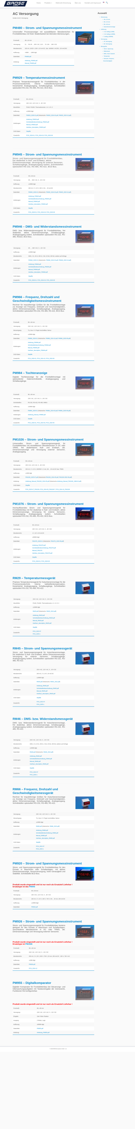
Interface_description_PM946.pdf (38, 272)
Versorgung (104, 39)
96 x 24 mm (107, 22)
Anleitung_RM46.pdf (36, 756)
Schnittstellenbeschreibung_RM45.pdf (48, 688)
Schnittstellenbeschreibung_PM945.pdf (39, 199)
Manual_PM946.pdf (34, 269)
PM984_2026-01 (33, 410)
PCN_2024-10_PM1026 (63, 489)
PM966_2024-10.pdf (52, 338)
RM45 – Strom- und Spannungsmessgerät (42, 648)
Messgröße (104, 46)
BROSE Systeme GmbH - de (60, 1048)
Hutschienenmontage (109, 26)
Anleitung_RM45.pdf (43, 685)
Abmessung (104, 17)
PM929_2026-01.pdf (32, 115)
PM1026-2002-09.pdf (65, 477)
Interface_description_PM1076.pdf (42, 553)
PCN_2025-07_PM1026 (32, 489)
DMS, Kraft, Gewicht (109, 53)
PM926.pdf (32, 964)
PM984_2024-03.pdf (52, 410)
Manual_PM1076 (37, 550)
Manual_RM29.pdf (38, 620)
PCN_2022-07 (37, 631)
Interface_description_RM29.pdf (42, 623)
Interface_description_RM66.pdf (45, 838)
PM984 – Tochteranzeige (30, 373)
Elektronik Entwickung (63, 3)
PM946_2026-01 (33, 260)
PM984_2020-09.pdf (64, 410)
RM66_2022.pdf (54, 826)
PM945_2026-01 (33, 192)
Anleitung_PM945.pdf (34, 196)
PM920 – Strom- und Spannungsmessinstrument (47, 863)
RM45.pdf (39, 681)
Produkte (48, 3)
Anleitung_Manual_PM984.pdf (37, 414)
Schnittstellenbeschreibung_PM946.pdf (39, 267)
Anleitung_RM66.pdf (42, 830)
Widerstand (107, 51)
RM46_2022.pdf (48, 752)
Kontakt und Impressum (93, 3)
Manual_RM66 (40, 835)
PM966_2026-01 (33, 338)
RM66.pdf (39, 826)
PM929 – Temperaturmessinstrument (39, 77)
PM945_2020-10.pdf (65, 192)
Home (38, 3)
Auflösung (103, 29)
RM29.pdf (35, 611)
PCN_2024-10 (41, 358)
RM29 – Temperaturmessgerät (34, 578)
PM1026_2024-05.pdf (52, 477)
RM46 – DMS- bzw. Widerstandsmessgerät (43, 719)
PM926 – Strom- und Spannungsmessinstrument (47, 921)
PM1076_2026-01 (37, 541)
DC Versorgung (108, 44)
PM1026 (28, 944)
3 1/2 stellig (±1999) (109, 31)
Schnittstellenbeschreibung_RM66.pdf (47, 833)
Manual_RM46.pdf (35, 761)
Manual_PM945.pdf (34, 201)
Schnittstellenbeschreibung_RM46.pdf (41, 758)
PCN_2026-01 (30, 135)
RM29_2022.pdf (51, 611)
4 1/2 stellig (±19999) (109, 34)
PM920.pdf (34, 907)
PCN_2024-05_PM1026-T (47, 489)
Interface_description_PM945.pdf (38, 204)
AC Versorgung (108, 41)
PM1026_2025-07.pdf (32, 477)
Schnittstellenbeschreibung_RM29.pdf (44, 618)
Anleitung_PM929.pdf (32, 119)
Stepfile (28, 131)
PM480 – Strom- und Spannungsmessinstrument (47, 28)
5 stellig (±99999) (108, 36)
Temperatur (107, 56)
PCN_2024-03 (39, 135)
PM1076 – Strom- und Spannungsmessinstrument (48, 504)
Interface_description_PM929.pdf (36, 127)
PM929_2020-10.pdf (65, 115)
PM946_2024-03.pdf (52, 260)
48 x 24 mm (107, 19)
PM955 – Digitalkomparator (32, 983)
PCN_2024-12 (33, 968)
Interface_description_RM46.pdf (39, 764)
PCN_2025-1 (36, 634)
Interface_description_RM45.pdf (46, 693)
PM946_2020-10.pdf (65, 260)
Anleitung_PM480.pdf (31, 60)
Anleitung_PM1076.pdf (39, 545)
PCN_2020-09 (48, 135)
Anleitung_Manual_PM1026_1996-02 (68, 481)
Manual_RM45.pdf (42, 691)
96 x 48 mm (107, 24)
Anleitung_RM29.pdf (39, 615)
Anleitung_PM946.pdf (34, 264)
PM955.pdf (40, 1028)
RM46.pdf (33, 752)
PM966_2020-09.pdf (64, 338)
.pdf (80, 481)
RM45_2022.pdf (55, 681)
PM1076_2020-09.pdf (57, 541)
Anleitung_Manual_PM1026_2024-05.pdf (37, 481)
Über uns (78, 3)
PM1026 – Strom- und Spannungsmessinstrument (48, 439)
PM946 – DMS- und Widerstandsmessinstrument (47, 226)
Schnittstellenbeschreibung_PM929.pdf (37, 122)
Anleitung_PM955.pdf (43, 1032)
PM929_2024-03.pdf (52, 115)
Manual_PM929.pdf (32, 124)
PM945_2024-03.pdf (52, 192)
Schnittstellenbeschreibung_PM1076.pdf (44, 548)
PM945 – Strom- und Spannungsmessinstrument (47, 154)
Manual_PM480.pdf (30, 63)
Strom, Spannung (108, 48)
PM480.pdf (28, 56)
